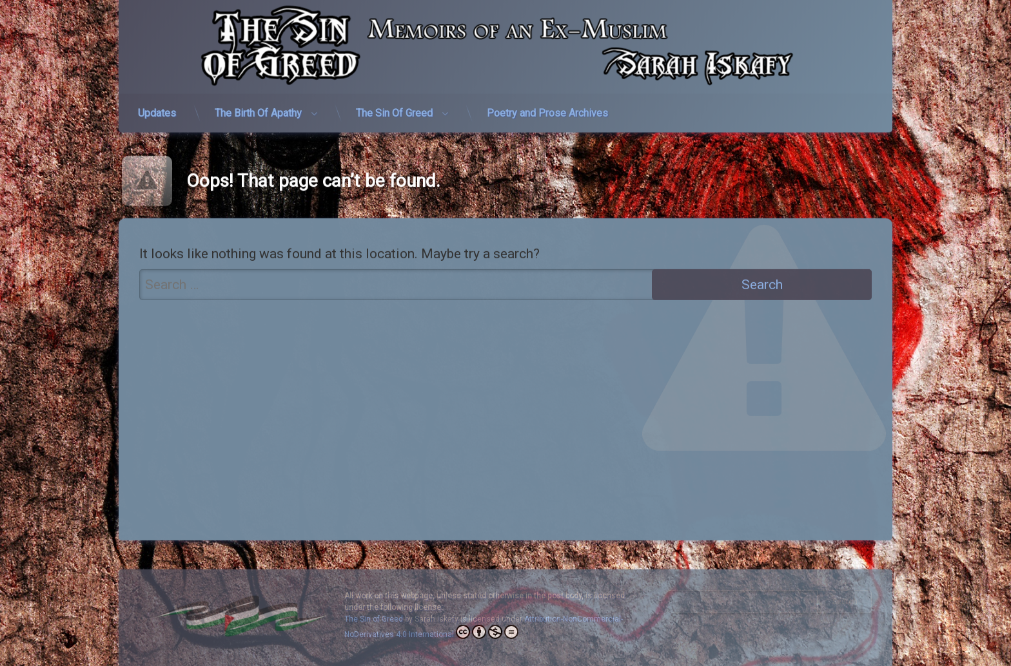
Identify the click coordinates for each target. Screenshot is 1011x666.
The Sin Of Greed (394, 106)
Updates (157, 106)
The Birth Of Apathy (258, 106)
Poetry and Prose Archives (547, 106)
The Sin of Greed (373, 618)
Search (845, 601)
